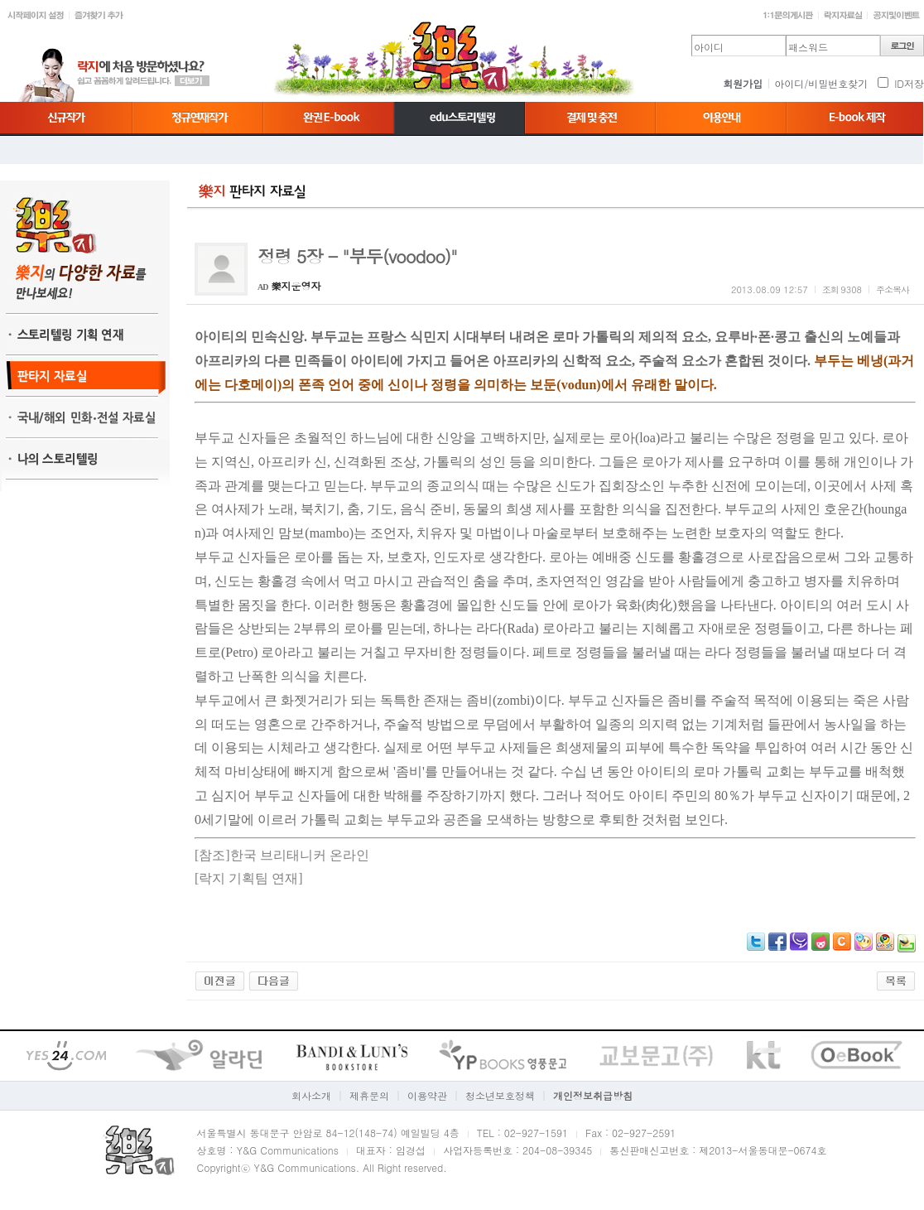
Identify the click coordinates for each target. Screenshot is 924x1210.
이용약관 (427, 1095)
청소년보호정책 (500, 1095)
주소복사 (892, 289)
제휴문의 (369, 1095)
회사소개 (311, 1095)
